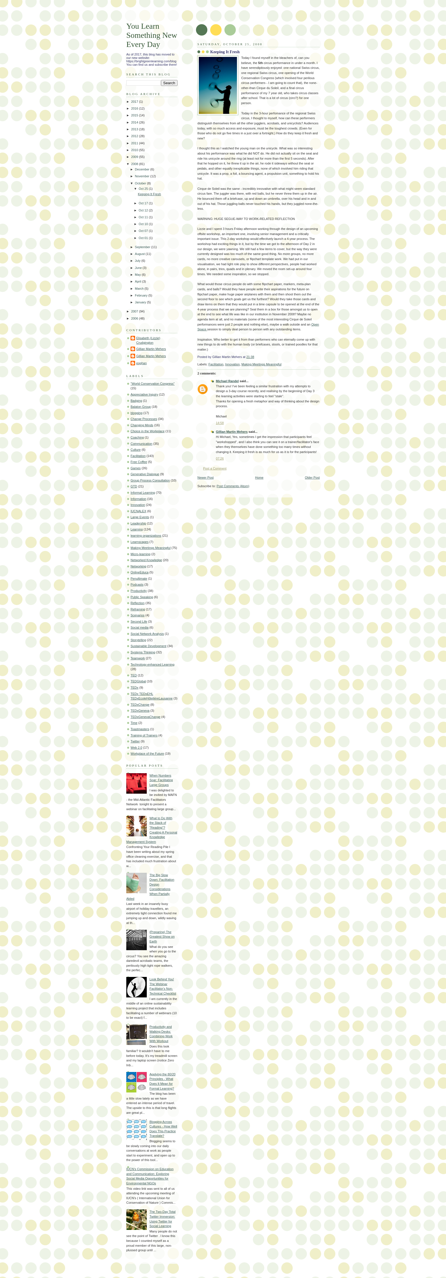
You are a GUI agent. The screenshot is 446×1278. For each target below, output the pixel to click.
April (138, 281)
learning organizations (146, 535)
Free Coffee (139, 462)
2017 (135, 101)
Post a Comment (214, 468)
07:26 (220, 458)
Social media (139, 627)
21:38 (250, 357)
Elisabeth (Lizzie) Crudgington (148, 340)
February (141, 295)
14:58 (220, 423)
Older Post (312, 477)
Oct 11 (144, 217)
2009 (135, 157)
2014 (135, 122)
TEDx (135, 687)
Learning (137, 529)
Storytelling (138, 640)
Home (259, 477)
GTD (134, 486)
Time (134, 723)
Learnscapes (139, 542)
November (142, 176)
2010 (135, 150)
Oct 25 (144, 188)
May (138, 274)
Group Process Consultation (150, 480)
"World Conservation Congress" (153, 383)
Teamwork (138, 658)
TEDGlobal (138, 681)
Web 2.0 (136, 747)
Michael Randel (227, 381)
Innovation (232, 364)
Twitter (135, 741)
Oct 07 (144, 230)
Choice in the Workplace (148, 431)
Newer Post (205, 477)
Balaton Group (141, 406)
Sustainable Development (148, 646)
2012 (135, 136)
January (141, 302)
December (142, 169)
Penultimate (139, 578)
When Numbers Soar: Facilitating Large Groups (161, 780)
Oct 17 (144, 203)
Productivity (139, 590)
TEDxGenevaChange (145, 717)
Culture (136, 449)
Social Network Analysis (147, 633)
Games (136, 468)
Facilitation (216, 364)
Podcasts (137, 584)
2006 (135, 318)
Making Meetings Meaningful (261, 364)
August (140, 254)
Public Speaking (142, 597)
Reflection (137, 603)
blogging (137, 413)
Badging (136, 400)
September (143, 247)
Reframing (138, 609)
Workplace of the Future (147, 753)
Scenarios (137, 615)
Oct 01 (144, 238)
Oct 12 (144, 210)
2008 (135, 164)
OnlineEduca (139, 572)
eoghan (141, 363)
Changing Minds (142, 425)
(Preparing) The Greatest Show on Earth (161, 936)
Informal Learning (143, 492)
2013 (135, 129)
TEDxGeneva (140, 710)
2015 (135, 115)
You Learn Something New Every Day (151, 35)
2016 (135, 108)
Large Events (140, 517)
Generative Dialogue (145, 474)
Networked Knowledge (146, 560)
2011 (135, 143)
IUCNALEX (138, 511)
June (139, 267)
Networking (138, 566)
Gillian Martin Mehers (232, 431)
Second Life (139, 621)
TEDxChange (140, 704)
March (139, 288)
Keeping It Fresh (224, 52)
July (138, 260)
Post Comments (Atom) (233, 486)
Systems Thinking (143, 652)
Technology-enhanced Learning (152, 664)
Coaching (137, 437)
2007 (135, 311)
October (141, 183)
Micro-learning (140, 554)
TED (134, 675)
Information (138, 499)
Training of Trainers (144, 735)
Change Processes (144, 419)
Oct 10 (144, 224)
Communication (141, 443)
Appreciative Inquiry (144, 394)
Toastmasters (140, 729)
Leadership (138, 523)
